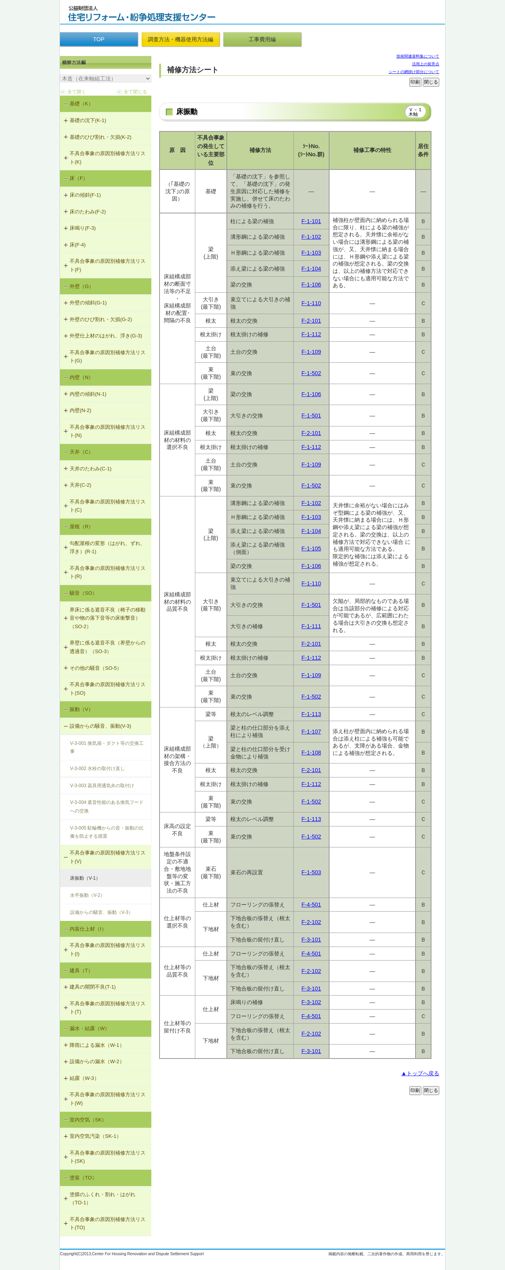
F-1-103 (311, 253)
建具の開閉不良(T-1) (93, 987)
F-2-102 (311, 922)
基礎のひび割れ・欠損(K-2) (101, 137)
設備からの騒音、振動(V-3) (100, 726)
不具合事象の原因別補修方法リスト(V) (108, 857)
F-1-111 (311, 626)
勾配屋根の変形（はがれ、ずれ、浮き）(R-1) (108, 547)
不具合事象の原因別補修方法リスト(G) (108, 356)
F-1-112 (311, 334)
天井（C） (81, 452)
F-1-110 (311, 303)
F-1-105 (311, 548)
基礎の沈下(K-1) (88, 120)
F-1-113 (311, 714)
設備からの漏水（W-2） (97, 1061)
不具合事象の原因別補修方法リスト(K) (108, 157)
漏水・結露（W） (90, 1028)
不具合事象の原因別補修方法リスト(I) (108, 949)
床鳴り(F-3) (83, 228)
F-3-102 (311, 1002)
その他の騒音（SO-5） (96, 668)
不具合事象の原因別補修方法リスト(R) (108, 572)
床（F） (79, 178)
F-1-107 (311, 731)
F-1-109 (311, 352)
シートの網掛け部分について (414, 72)
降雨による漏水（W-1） (97, 1045)
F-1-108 (311, 752)
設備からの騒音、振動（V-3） (101, 912)
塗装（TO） (83, 1178)
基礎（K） (81, 104)
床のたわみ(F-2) (88, 212)
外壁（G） (82, 286)
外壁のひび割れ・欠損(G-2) (101, 319)
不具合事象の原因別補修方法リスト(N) (108, 431)
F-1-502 (311, 373)
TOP (98, 39)
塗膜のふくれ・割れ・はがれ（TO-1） (102, 1198)
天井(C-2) (80, 485)
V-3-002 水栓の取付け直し (97, 768)
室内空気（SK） (88, 1120)
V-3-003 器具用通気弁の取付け (102, 785)
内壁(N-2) (80, 410)
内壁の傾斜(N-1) (88, 394)
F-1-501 (311, 415)
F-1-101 (311, 221)
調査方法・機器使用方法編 (180, 39)
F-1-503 (311, 872)
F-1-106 (311, 284)
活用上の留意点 (425, 64)
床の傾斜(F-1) (85, 195)
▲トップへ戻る (420, 1073)
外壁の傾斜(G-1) (88, 303)
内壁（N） (81, 377)
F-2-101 (311, 321)
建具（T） (81, 970)
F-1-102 (311, 237)
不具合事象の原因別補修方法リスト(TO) (108, 1223)
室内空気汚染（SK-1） (95, 1136)
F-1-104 (311, 269)
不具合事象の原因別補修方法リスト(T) (108, 1008)
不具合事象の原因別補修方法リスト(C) (108, 506)
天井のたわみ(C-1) (91, 469)
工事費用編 (262, 39)
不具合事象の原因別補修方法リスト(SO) (108, 688)
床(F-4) (78, 245)
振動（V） (81, 709)
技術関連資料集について (417, 56)
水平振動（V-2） (87, 895)
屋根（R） (81, 526)
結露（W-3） (84, 1078)
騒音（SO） (83, 593)
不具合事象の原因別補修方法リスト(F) (108, 265)
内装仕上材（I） (88, 929)
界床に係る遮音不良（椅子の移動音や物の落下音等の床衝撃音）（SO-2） (108, 618)
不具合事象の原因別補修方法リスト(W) (108, 1099)
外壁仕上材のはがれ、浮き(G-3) (106, 336)
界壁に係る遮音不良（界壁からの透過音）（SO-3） (108, 647)
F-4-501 (311, 904)
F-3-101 (311, 939)
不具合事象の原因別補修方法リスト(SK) (108, 1157)
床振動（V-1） (85, 878)
